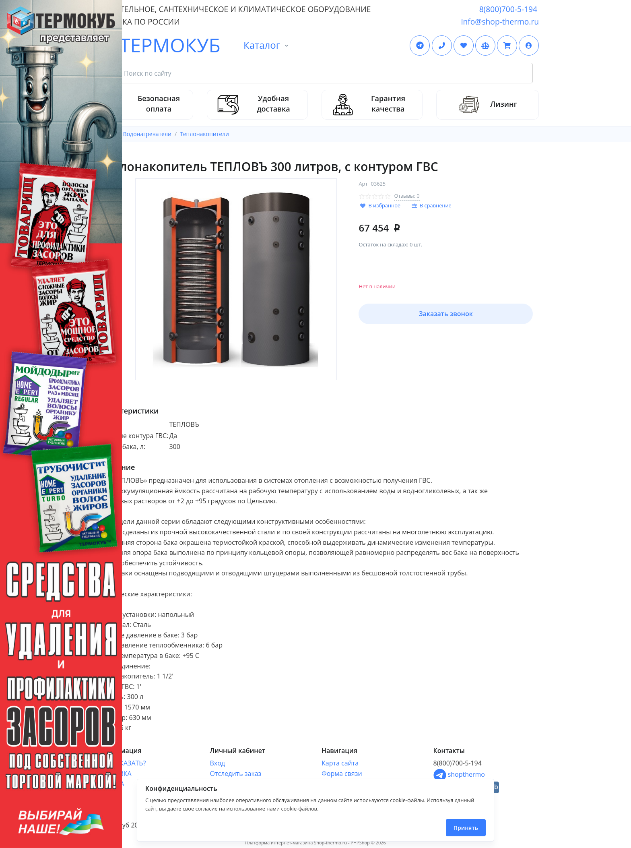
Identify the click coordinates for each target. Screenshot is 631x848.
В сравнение (436, 205)
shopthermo (459, 774)
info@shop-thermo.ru (500, 21)
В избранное (384, 205)
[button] (529, 45)
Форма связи (342, 773)
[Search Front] (325, 73)
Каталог (261, 45)
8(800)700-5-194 (508, 9)
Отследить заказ (236, 773)
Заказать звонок (446, 313)
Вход (217, 763)
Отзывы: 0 (406, 195)
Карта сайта (340, 763)
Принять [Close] (466, 827)
